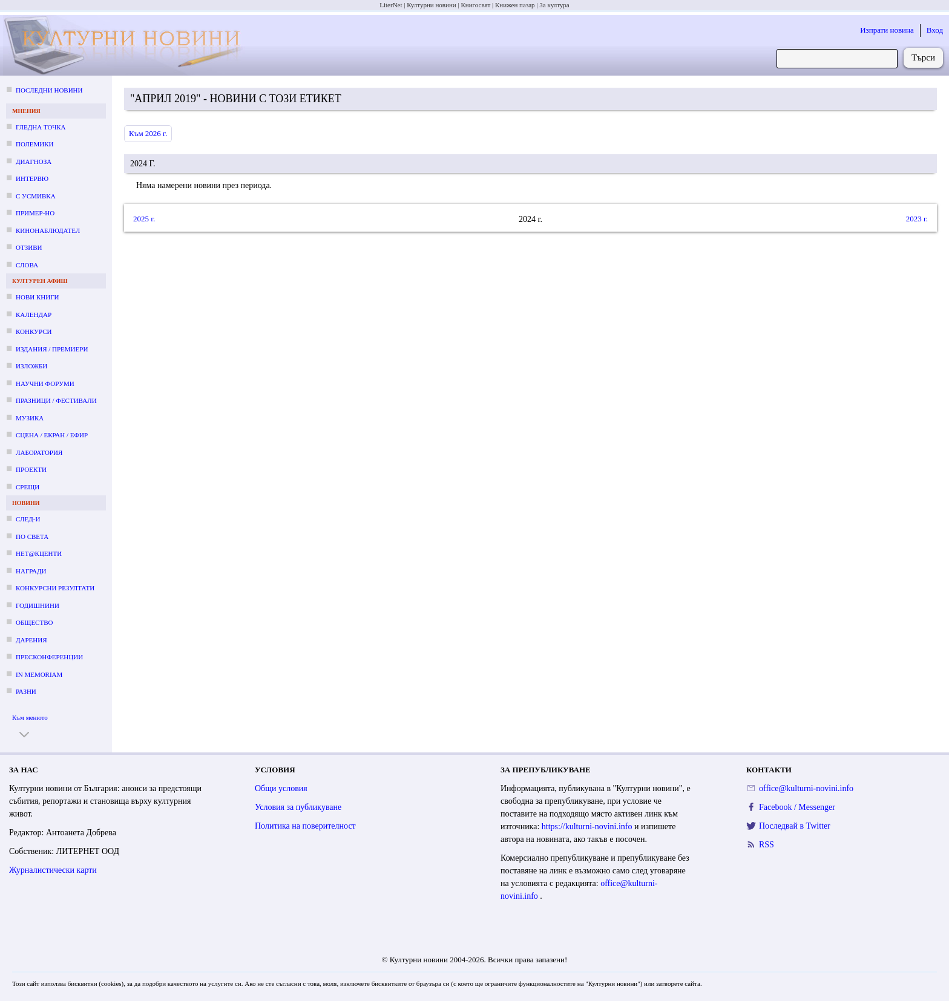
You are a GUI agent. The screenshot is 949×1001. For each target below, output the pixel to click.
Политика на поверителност (305, 825)
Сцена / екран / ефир (52, 435)
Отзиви (29, 247)
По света (32, 536)
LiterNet (390, 4)
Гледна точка (41, 127)
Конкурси (33, 331)
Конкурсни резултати (55, 588)
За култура (554, 4)
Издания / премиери (52, 349)
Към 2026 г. (148, 133)
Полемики (35, 144)
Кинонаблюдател (48, 230)
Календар (33, 314)
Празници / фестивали (56, 400)
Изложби (31, 366)
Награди (31, 571)
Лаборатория (39, 452)
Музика (30, 418)
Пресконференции (49, 656)
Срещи (27, 487)
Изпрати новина (887, 29)
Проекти (31, 469)
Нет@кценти (39, 553)
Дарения (31, 640)
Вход (935, 29)
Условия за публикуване (298, 807)
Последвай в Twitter (794, 825)
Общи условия (281, 788)
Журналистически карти (53, 870)
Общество (34, 622)
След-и (28, 519)
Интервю (32, 178)
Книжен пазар (515, 4)
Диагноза (33, 161)
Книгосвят (475, 4)
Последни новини (49, 90)
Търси (923, 57)
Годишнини (37, 605)
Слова (27, 265)
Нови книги (37, 297)
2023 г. (917, 218)
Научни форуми (45, 383)
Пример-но (35, 213)
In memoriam (39, 674)
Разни (26, 691)
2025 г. (144, 218)
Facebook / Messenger (797, 807)
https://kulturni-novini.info (588, 826)
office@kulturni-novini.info (806, 788)
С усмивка (36, 196)
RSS (766, 844)
